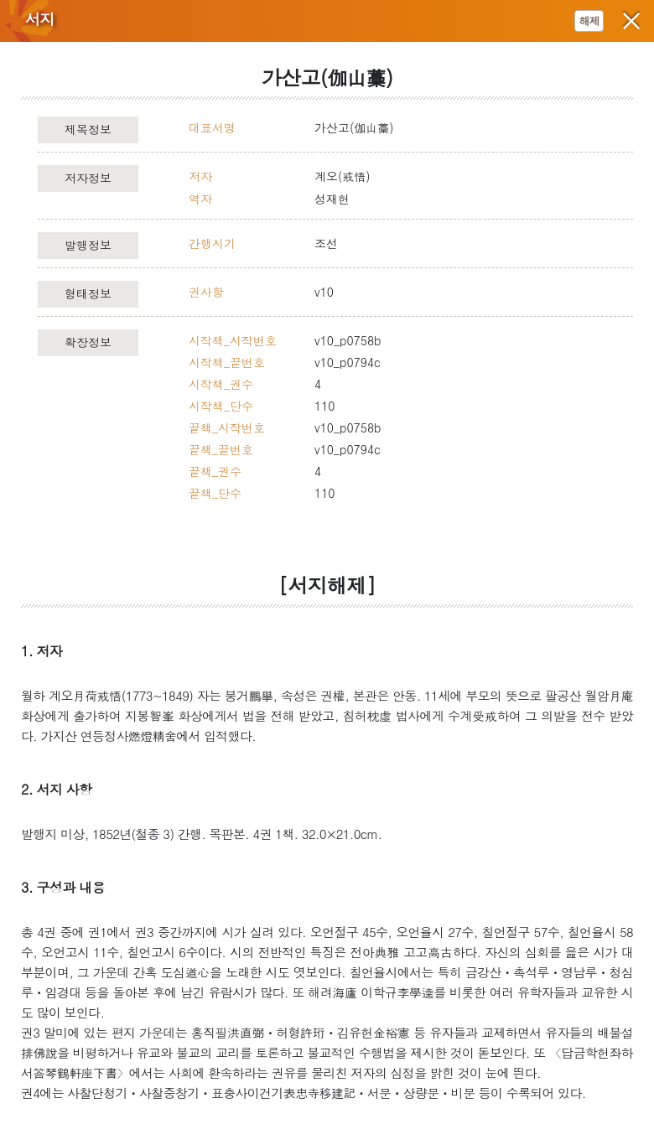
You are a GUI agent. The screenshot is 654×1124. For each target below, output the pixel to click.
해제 (589, 20)
